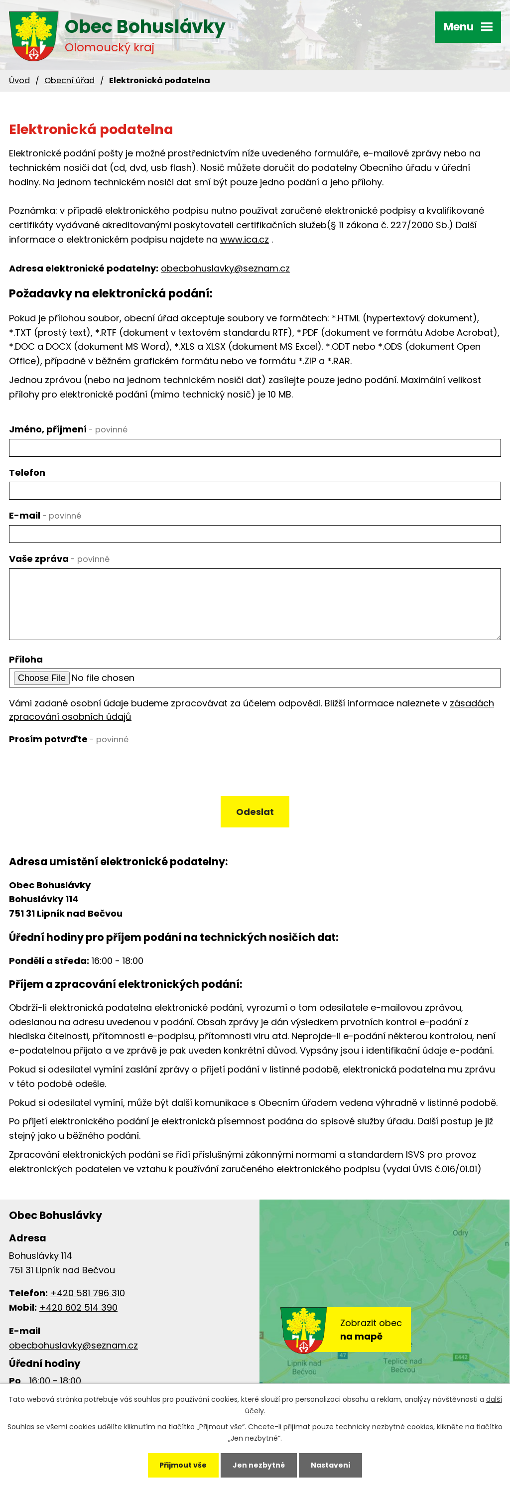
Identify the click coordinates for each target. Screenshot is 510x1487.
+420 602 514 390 (78, 1307)
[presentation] (82, 769)
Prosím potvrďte (68, 739)
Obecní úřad (69, 80)
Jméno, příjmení (68, 429)
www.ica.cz (244, 239)
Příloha (26, 659)
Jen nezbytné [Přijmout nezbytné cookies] (259, 1465)
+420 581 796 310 (87, 1293)
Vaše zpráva (59, 558)
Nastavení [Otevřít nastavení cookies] (331, 1465)
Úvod (19, 80)
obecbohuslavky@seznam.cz (225, 268)
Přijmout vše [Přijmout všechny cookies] (183, 1465)
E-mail (45, 515)
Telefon (27, 472)
